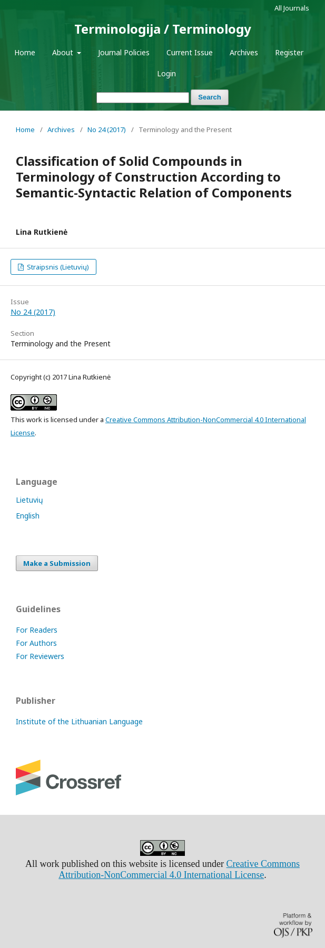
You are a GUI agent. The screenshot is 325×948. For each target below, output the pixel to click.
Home (24, 52)
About (63, 52)
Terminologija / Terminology (162, 28)
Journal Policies (124, 52)
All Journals (291, 8)
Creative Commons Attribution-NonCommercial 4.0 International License (179, 869)
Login (166, 73)
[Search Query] (142, 97)
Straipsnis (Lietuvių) (57, 267)
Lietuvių (29, 500)
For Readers (36, 630)
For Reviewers (40, 656)
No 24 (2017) (106, 129)
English (28, 516)
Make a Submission (57, 563)
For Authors (36, 643)
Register (289, 52)
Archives (244, 52)
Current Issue (189, 52)
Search (209, 97)
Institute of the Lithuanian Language (79, 721)
